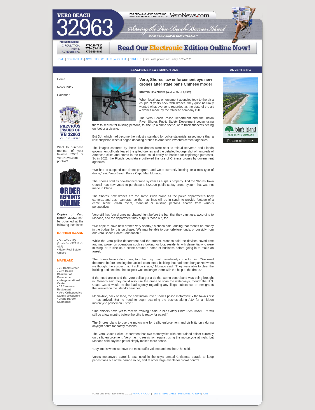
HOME (61, 59)
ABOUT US (121, 59)
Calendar (63, 95)
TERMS (156, 393)
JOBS (205, 393)
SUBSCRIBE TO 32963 (189, 393)
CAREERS (136, 59)
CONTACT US (75, 59)
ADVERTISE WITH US (99, 59)
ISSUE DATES (169, 393)
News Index (65, 87)
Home (61, 79)
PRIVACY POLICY (141, 393)
